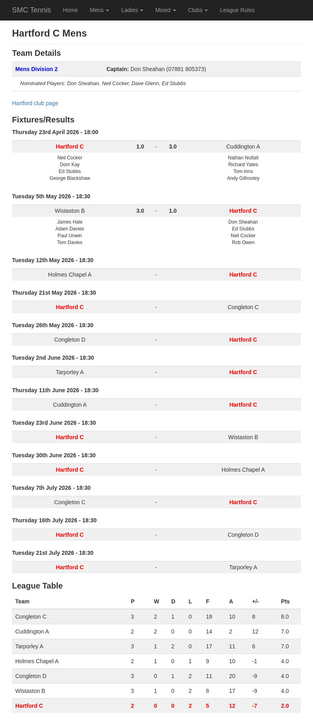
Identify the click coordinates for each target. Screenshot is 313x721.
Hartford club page (35, 103)
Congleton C (243, 307)
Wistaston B (70, 211)
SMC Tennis (31, 10)
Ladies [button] (132, 10)
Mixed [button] (165, 10)
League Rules (237, 10)
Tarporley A (70, 372)
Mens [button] (99, 10)
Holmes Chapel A (69, 274)
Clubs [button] (198, 10)
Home (70, 10)
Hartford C (29, 706)
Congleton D (69, 339)
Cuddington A (243, 146)
